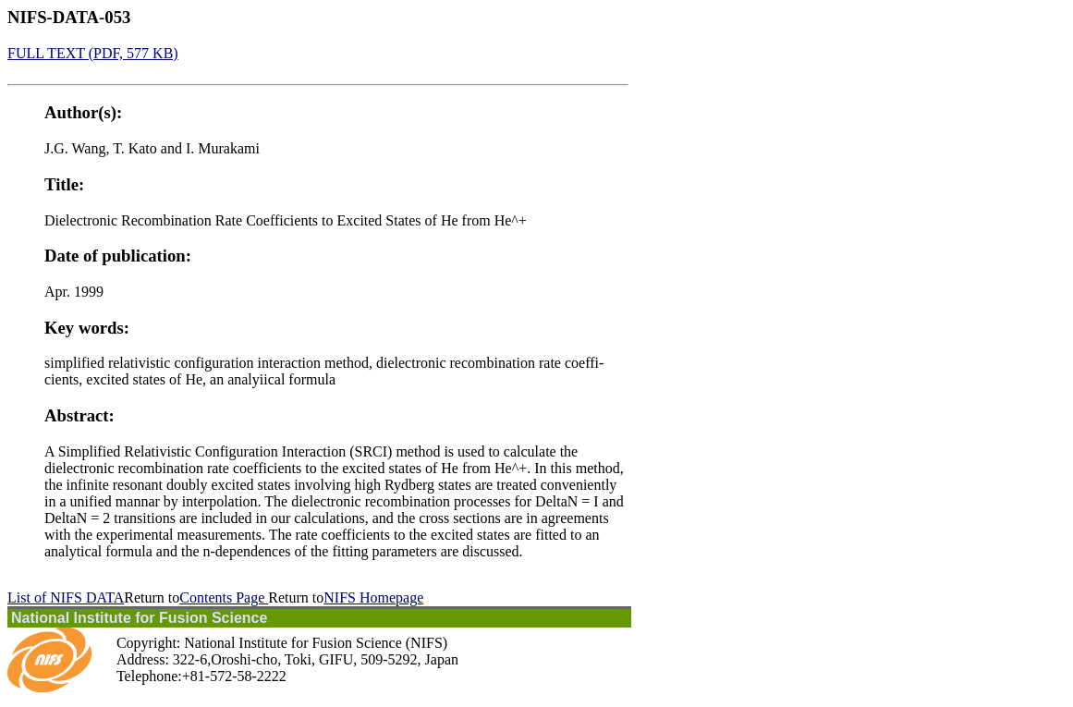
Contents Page (223, 597)
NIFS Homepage (373, 597)
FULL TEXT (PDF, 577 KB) (92, 53)
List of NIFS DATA (65, 597)
